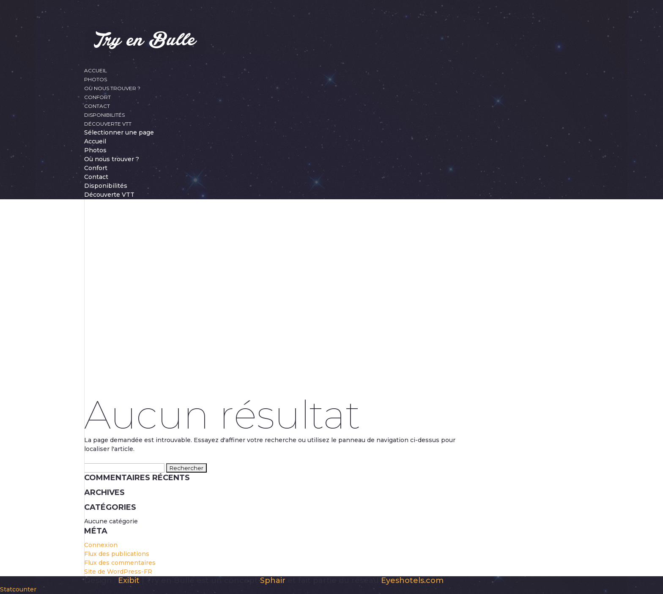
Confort (97, 97)
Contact (97, 106)
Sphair (272, 580)
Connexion (101, 545)
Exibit (129, 580)
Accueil (95, 70)
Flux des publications (116, 554)
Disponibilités (104, 115)
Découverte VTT (108, 124)
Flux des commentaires (120, 562)
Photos (95, 79)
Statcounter (18, 589)
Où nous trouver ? (112, 88)
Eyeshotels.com (412, 580)
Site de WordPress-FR (118, 571)
